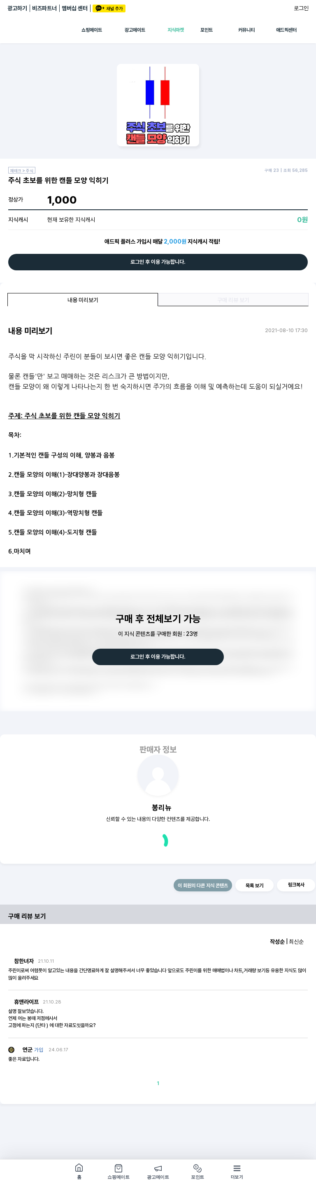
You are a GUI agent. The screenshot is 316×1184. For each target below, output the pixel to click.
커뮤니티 (246, 30)
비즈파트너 (44, 8)
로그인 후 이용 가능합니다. (158, 262)
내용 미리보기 (82, 300)
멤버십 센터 (75, 8)
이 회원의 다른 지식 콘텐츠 (203, 886)
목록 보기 (254, 886)
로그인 (301, 8)
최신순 (296, 941)
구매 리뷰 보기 (233, 300)
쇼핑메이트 (91, 30)
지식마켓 (175, 30)
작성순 (277, 941)
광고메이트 (135, 30)
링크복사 (296, 885)
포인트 (206, 30)
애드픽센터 (286, 30)
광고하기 (17, 8)
